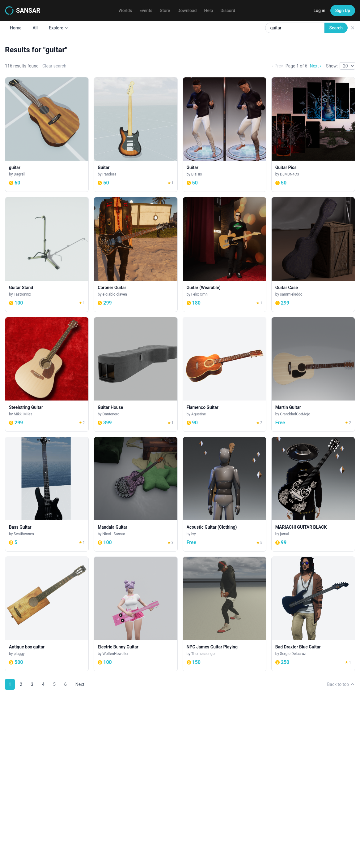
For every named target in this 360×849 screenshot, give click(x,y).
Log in (319, 10)
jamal (284, 534)
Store (165, 10)
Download (187, 10)
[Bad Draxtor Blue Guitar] (313, 614)
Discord (227, 10)
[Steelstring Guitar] (46, 374)
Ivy (193, 534)
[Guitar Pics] (313, 134)
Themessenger (203, 654)
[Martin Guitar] (313, 374)
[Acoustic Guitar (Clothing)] (224, 494)
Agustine (198, 414)
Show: (332, 65)
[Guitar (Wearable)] (224, 254)
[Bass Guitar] (46, 494)
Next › (315, 65)
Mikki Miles (23, 414)
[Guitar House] (135, 374)
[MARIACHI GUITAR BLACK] (313, 494)
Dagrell (19, 174)
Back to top (341, 684)
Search (336, 27)
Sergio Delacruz (293, 654)
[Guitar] (135, 134)
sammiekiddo (291, 294)
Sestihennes (24, 534)
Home (16, 27)
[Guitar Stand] (46, 254)
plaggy (19, 654)
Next (79, 684)
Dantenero (111, 414)
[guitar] (46, 134)
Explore (59, 27)
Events (145, 10)
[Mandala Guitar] (135, 494)
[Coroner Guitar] (135, 254)
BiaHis (196, 174)
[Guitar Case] (313, 254)
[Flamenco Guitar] (224, 374)
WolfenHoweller (116, 654)
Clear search (54, 65)
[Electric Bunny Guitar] (135, 614)
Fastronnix (22, 294)
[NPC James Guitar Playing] (224, 614)
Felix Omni (200, 294)
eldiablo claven (115, 294)
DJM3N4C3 (289, 174)
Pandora (109, 174)
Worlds (125, 10)
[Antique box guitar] (46, 614)
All (35, 27)
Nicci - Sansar (114, 534)
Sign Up (342, 10)
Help (208, 10)
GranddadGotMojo (295, 414)
